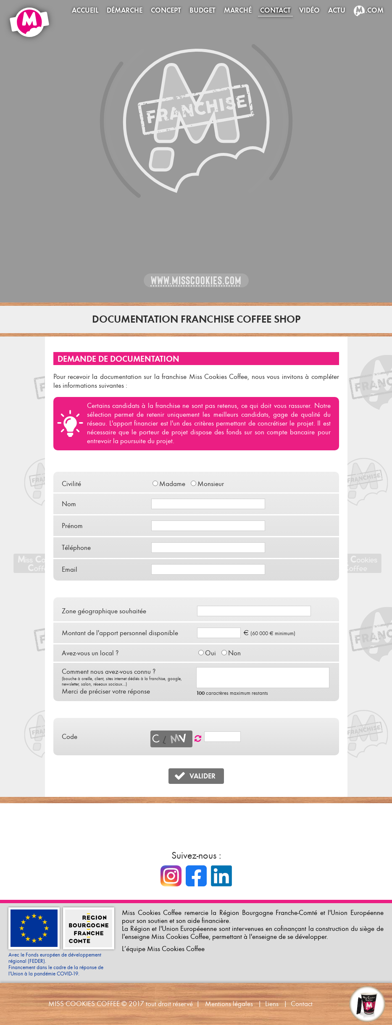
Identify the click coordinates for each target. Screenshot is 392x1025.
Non (234, 653)
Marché (238, 10)
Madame (172, 484)
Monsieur (210, 484)
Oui (210, 653)
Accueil (85, 10)
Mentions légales (229, 1004)
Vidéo (309, 10)
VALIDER (202, 776)
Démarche (124, 10)
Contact (275, 10)
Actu (336, 10)
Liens (272, 1004)
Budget (202, 10)
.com (375, 10)
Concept (166, 10)
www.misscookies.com (196, 280)
